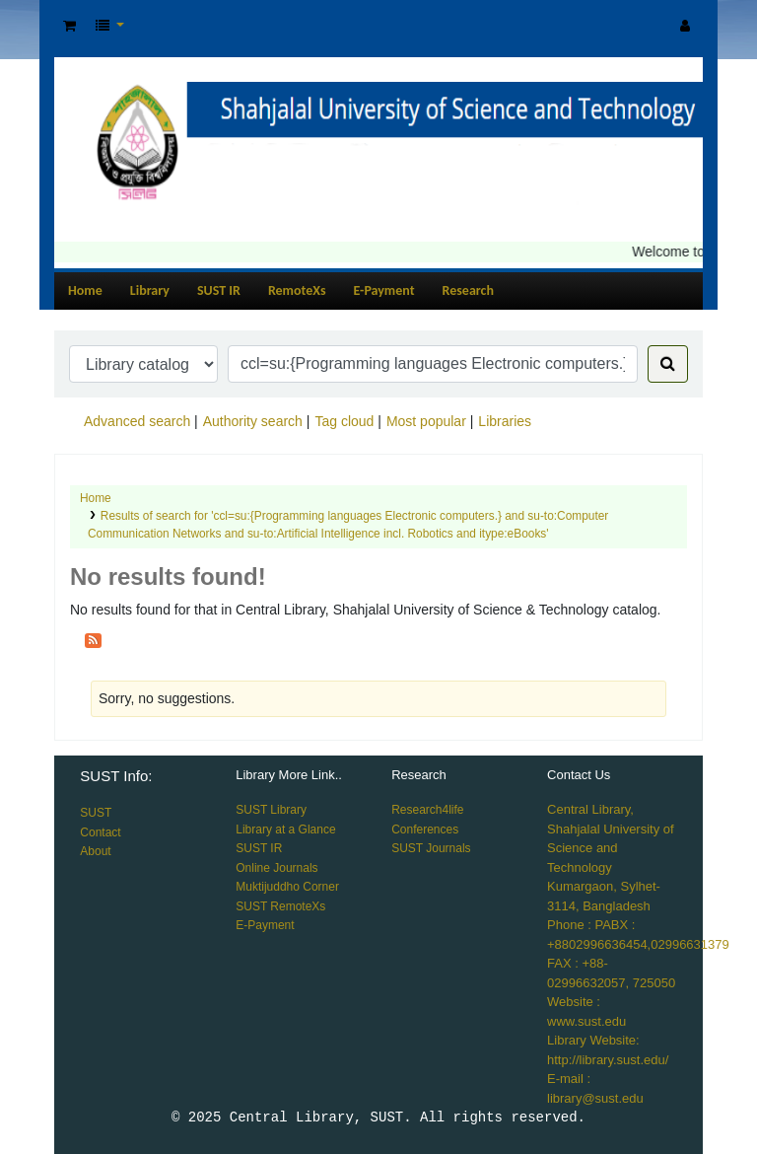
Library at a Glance (285, 829)
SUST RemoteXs (280, 906)
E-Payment (384, 290)
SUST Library (271, 810)
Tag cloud (344, 421)
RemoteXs (297, 290)
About (95, 851)
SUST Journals (430, 848)
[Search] (668, 364)
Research (468, 290)
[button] (69, 26)
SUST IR (219, 290)
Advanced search (137, 421)
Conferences (424, 829)
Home (85, 290)
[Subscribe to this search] (93, 639)
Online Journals (276, 868)
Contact (100, 832)
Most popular (426, 421)
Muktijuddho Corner (287, 887)
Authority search (253, 421)
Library (150, 290)
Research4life (427, 810)
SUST (95, 813)
